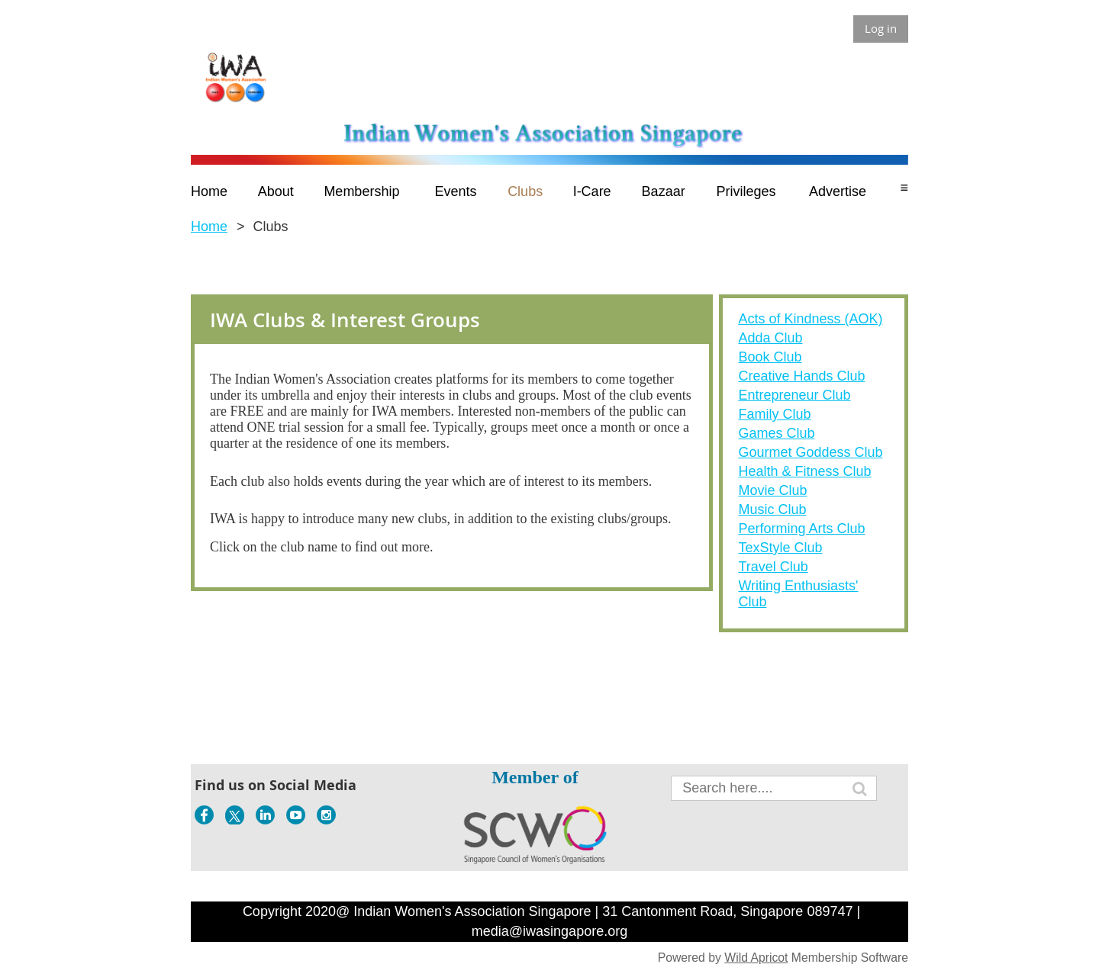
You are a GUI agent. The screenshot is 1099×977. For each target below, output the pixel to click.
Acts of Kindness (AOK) (810, 318)
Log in (881, 28)
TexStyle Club (780, 547)
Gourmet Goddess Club (810, 452)
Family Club (774, 414)
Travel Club (772, 566)
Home (209, 226)
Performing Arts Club (801, 528)
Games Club (776, 433)
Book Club (769, 357)
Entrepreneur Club (794, 395)
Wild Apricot (756, 957)
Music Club (772, 509)
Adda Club (770, 337)
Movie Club (772, 490)
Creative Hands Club (801, 376)
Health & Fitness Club (804, 471)
